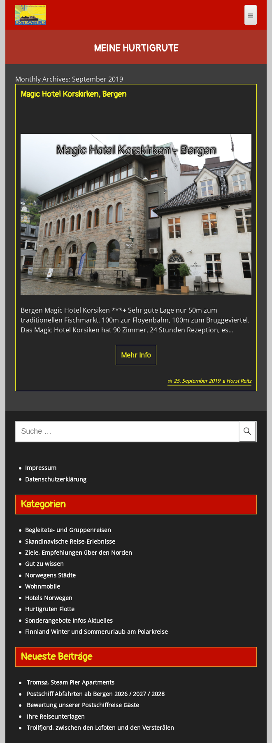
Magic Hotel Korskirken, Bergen (73, 94)
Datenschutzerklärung (55, 479)
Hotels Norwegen (48, 598)
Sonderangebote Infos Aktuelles (69, 620)
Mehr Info (136, 355)
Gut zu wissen (44, 564)
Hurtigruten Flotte (49, 609)
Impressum (40, 468)
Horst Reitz (238, 380)
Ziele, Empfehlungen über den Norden (78, 552)
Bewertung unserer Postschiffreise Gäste (83, 705)
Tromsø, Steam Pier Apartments (70, 682)
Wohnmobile (42, 586)
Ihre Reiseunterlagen (56, 716)
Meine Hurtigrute (136, 49)
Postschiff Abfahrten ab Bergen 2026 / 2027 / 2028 (96, 694)
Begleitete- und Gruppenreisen (68, 530)
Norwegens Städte (50, 575)
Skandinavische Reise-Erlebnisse (70, 541)
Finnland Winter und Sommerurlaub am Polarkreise (96, 632)
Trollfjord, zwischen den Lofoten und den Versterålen (100, 727)
